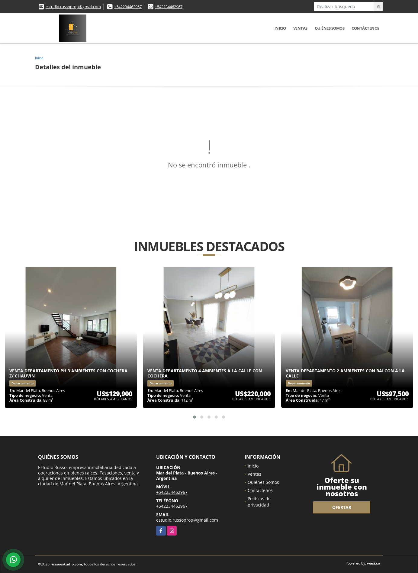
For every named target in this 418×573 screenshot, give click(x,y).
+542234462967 (128, 6)
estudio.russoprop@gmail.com (73, 6)
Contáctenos (365, 28)
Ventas (300, 28)
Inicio (280, 28)
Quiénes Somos (330, 28)
